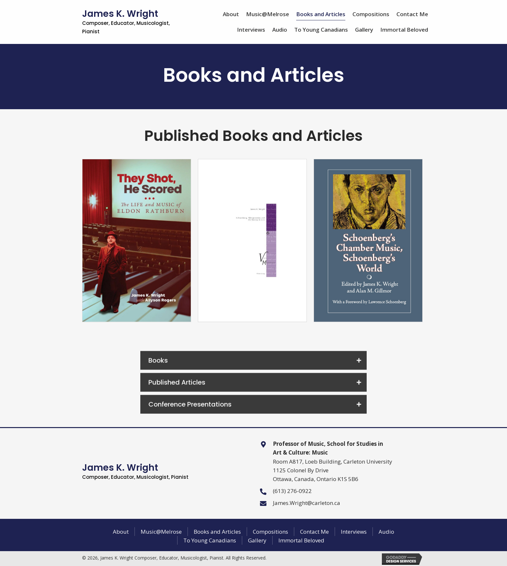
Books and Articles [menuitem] (217, 531)
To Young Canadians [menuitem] (209, 540)
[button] (253, 371)
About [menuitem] (121, 531)
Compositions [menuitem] (270, 531)
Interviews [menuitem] (354, 531)
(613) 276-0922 (292, 491)
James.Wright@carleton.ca (306, 503)
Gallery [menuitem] (257, 540)
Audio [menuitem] (386, 531)
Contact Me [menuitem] (314, 531)
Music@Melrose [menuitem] (161, 531)
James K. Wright (126, 21)
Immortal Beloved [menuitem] (301, 540)
